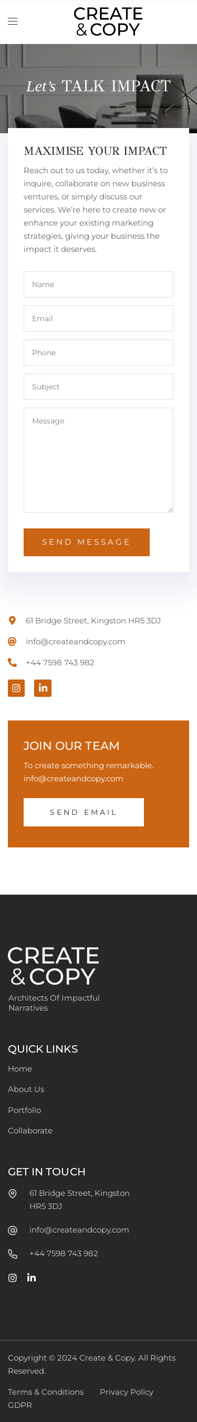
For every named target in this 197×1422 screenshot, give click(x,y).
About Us (26, 1089)
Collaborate (30, 1131)
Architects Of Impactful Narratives (54, 1003)
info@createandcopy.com (79, 1230)
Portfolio (24, 1110)
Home (20, 1069)
